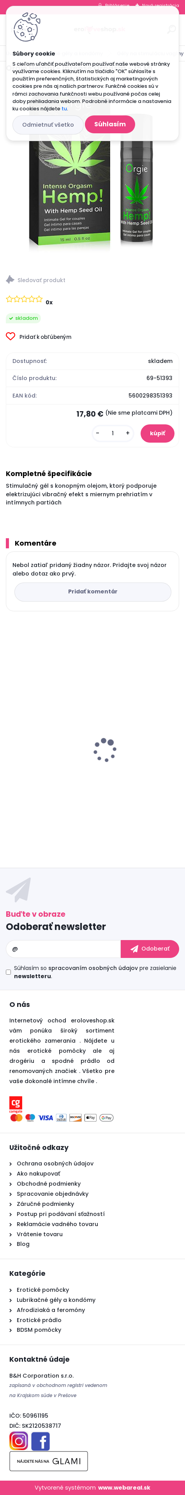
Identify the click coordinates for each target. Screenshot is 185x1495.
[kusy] (113, 433)
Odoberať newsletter (56, 926)
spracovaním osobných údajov (93, 968)
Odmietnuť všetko (48, 125)
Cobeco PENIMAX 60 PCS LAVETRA (61, 770)
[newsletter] (150, 949)
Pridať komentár (93, 591)
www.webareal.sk (124, 1488)
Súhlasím (110, 124)
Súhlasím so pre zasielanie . (95, 972)
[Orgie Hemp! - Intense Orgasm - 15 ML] (92, 171)
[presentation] (11, 737)
